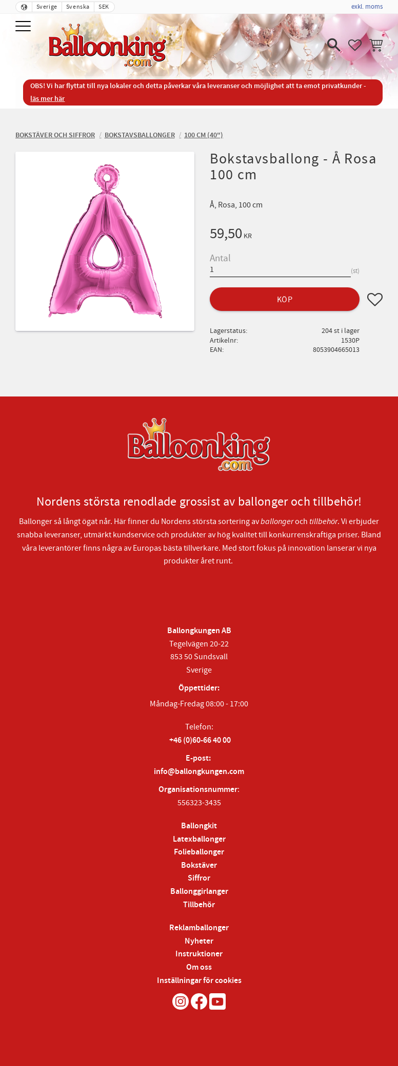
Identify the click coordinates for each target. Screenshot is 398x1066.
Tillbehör (199, 905)
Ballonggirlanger (199, 891)
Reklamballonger (199, 928)
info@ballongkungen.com (199, 771)
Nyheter (199, 941)
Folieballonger (199, 852)
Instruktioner (199, 954)
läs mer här (47, 98)
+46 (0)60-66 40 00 (200, 740)
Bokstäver (199, 865)
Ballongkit (199, 826)
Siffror (199, 878)
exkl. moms (367, 7)
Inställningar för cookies (199, 980)
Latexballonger (199, 839)
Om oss (199, 967)
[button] (24, 27)
